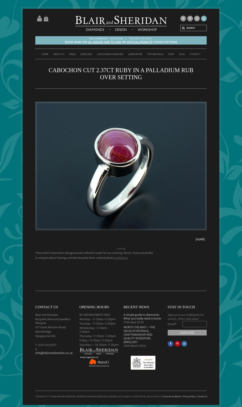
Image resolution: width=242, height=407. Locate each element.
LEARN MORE (135, 54)
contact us (121, 257)
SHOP (171, 54)
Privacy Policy (189, 396)
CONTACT (195, 54)
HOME (45, 54)
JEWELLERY (86, 54)
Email (172, 324)
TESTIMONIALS (155, 54)
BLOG (182, 54)
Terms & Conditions (172, 396)
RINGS (72, 54)
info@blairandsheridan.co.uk (54, 353)
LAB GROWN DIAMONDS (110, 54)
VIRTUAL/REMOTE (140, 42)
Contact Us (202, 396)
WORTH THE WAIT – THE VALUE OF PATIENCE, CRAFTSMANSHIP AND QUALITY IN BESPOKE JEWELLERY (139, 335)
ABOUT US (59, 54)
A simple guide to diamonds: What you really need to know (142, 316)
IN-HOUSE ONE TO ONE (104, 42)
